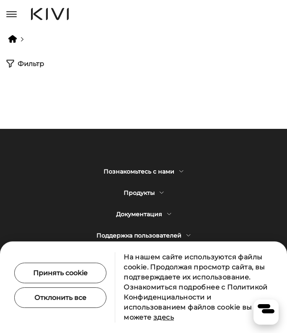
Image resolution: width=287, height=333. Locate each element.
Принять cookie (60, 273)
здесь (163, 317)
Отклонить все (60, 298)
